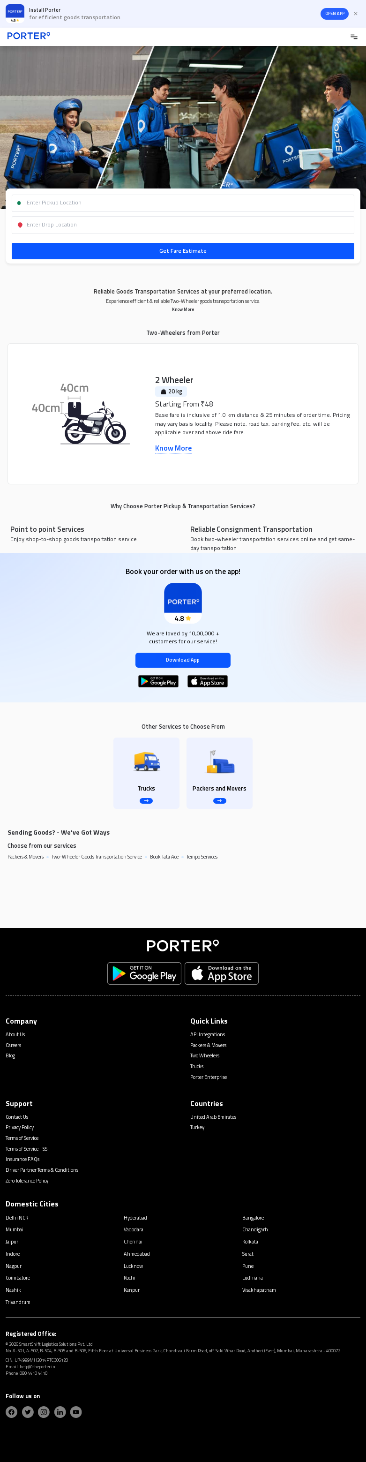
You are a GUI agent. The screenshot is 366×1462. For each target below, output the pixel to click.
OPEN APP (334, 13)
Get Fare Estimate (183, 251)
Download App (183, 659)
